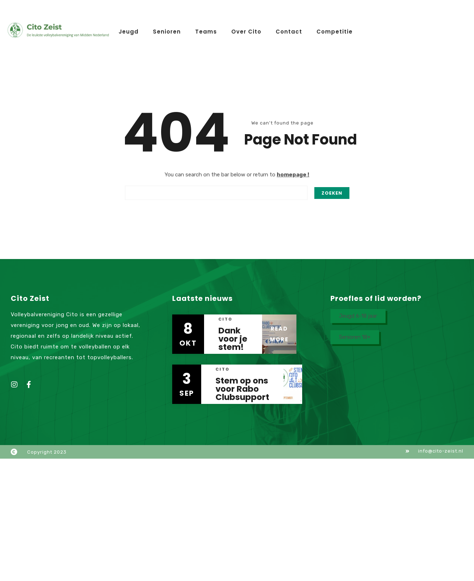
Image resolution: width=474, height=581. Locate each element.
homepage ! (293, 174)
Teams (206, 30)
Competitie (334, 30)
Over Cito (246, 30)
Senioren (167, 30)
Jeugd (128, 30)
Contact (289, 30)
